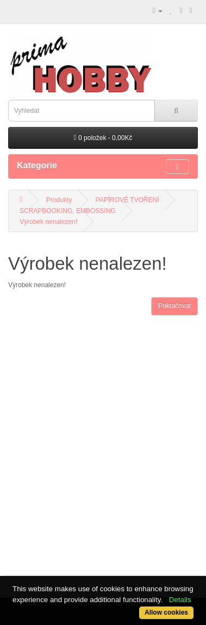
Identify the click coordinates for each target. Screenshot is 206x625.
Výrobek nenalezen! (48, 222)
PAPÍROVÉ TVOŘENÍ (127, 200)
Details (180, 600)
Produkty (59, 200)
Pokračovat (174, 306)
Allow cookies (166, 612)
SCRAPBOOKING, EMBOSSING (68, 211)
